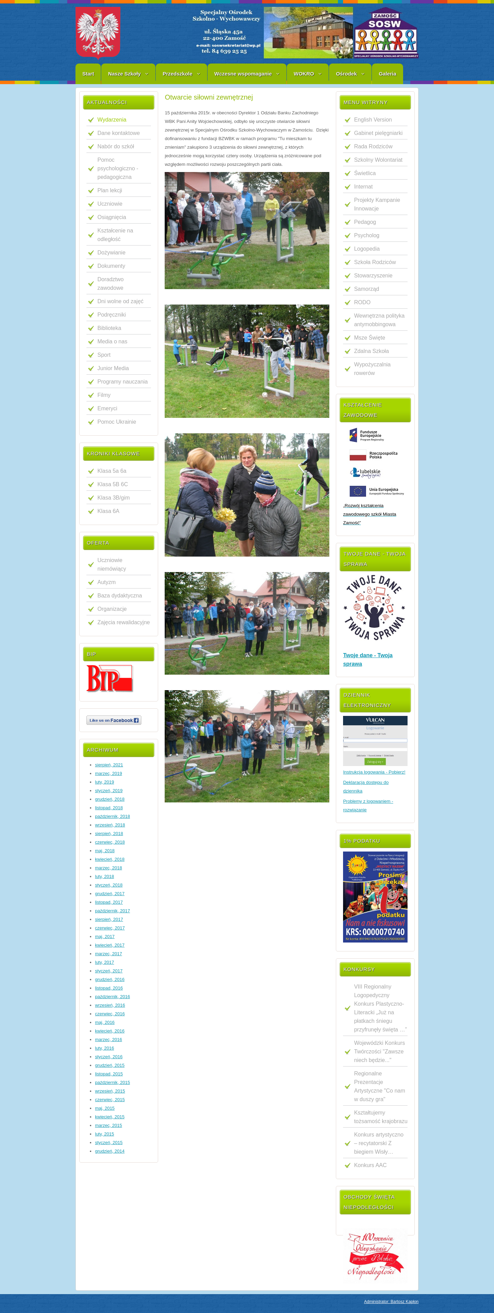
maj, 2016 (105, 1022)
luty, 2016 (104, 1048)
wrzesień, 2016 (110, 1005)
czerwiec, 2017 (110, 927)
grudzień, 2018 (110, 799)
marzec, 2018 (108, 867)
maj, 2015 (105, 1108)
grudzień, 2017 (110, 893)
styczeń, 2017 (108, 970)
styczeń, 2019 (108, 790)
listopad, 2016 (109, 988)
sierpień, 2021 (109, 764)
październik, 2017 (112, 910)
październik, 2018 (112, 816)
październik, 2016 (112, 996)
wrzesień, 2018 (110, 824)
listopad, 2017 (109, 902)
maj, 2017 (105, 936)
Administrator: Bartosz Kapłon (391, 1301)
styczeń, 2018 (108, 885)
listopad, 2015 (109, 1073)
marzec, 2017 (108, 953)
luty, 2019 (104, 782)
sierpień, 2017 (109, 919)
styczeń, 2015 (108, 1142)
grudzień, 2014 (110, 1151)
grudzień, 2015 (110, 1065)
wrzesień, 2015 (110, 1091)
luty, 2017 (104, 962)
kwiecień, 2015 (110, 1116)
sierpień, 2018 (109, 833)
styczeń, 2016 (108, 1056)
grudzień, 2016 (110, 979)
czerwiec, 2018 (110, 842)
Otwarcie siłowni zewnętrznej (209, 97)
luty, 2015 (104, 1134)
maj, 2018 (105, 850)
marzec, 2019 (108, 773)
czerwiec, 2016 (110, 1013)
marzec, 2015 (108, 1125)
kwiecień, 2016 (110, 1031)
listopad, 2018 (109, 807)
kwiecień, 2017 (110, 945)
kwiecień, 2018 (110, 859)
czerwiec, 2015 (110, 1099)
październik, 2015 (112, 1082)
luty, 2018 (104, 876)
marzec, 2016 (108, 1039)
